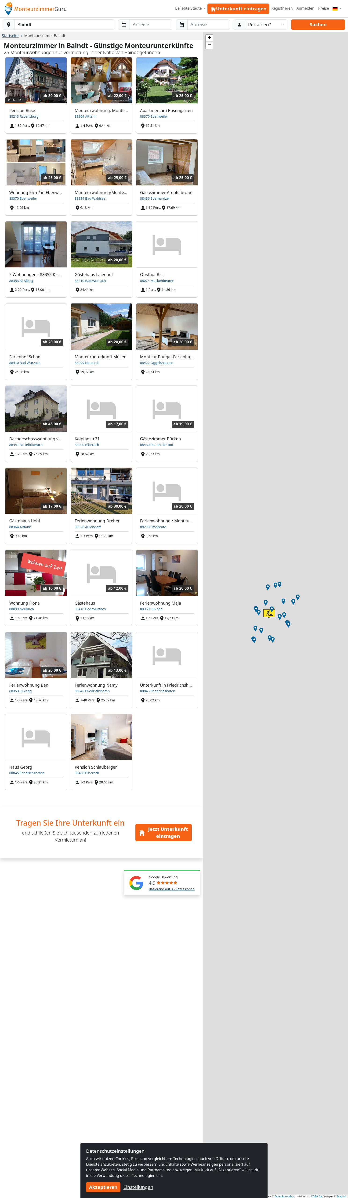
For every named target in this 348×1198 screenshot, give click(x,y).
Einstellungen (138, 1187)
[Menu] (337, 8)
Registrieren (282, 8)
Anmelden (306, 8)
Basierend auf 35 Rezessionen (172, 889)
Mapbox (342, 1196)
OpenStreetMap (284, 1196)
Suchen (318, 24)
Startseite (10, 35)
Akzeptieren (103, 1187)
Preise (323, 8)
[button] (255, 628)
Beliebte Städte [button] (189, 8)
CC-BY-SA (316, 1196)
